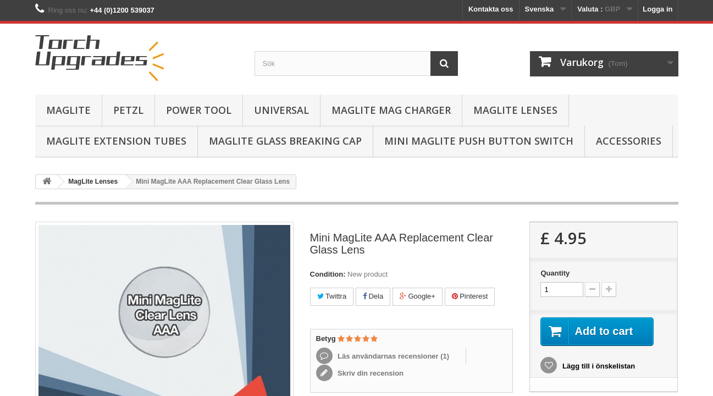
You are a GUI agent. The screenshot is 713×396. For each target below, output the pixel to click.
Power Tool (198, 110)
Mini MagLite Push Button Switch (478, 140)
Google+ (417, 296)
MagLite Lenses (515, 110)
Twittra (332, 296)
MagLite (68, 110)
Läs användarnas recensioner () (393, 356)
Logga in (657, 9)
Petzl (128, 110)
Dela (373, 296)
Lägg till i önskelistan (597, 366)
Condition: (328, 274)
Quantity (555, 273)
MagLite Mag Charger (391, 110)
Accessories (628, 140)
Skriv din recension (370, 373)
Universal (281, 110)
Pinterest (470, 296)
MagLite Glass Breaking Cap (285, 140)
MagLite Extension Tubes (116, 140)
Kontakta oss (490, 9)
